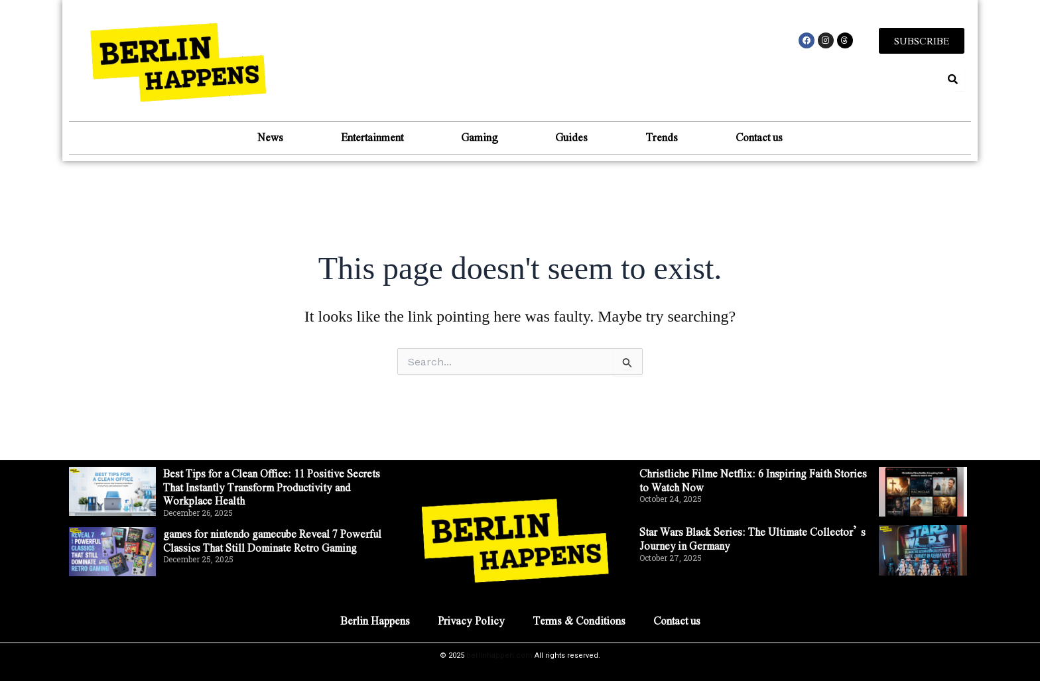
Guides (572, 137)
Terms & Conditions (579, 620)
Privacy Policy (471, 620)
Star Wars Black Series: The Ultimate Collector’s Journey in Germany (754, 538)
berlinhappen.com (499, 655)
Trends (665, 137)
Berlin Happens (374, 620)
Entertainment (369, 137)
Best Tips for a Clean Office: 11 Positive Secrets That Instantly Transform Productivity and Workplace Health (274, 487)
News (265, 137)
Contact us (764, 137)
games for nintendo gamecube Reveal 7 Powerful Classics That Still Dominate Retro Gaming (276, 540)
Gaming (478, 137)
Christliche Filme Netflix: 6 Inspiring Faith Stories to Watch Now (753, 480)
